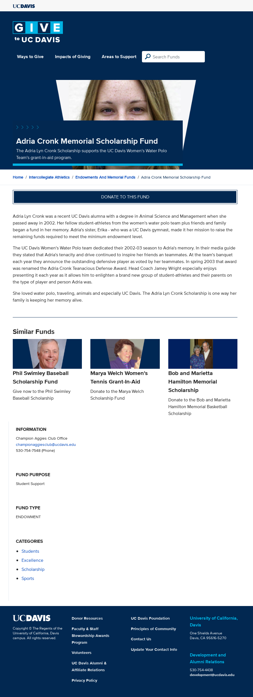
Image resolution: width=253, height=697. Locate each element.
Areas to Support (119, 56)
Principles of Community (153, 629)
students (30, 551)
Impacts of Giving (72, 56)
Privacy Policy (84, 680)
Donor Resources (87, 618)
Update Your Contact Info (154, 649)
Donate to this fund (125, 197)
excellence (32, 560)
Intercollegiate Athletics (49, 177)
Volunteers (82, 652)
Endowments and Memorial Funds (105, 177)
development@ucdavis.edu (212, 674)
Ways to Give (30, 56)
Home (18, 177)
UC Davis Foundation (150, 618)
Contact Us (141, 639)
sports (28, 578)
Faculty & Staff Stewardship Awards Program (90, 635)
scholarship (33, 569)
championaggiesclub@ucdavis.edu (46, 444)
